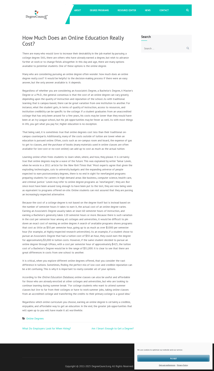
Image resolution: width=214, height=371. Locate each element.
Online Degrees (35, 318)
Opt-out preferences (167, 365)
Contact (164, 10)
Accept (173, 358)
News (148, 10)
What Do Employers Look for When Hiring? (46, 328)
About (77, 10)
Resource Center (127, 10)
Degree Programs (99, 10)
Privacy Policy (182, 365)
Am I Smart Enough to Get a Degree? (113, 328)
